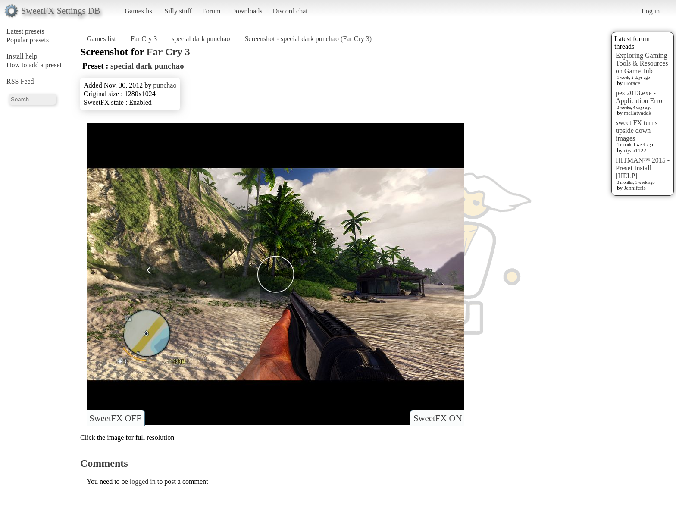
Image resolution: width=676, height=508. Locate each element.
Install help (22, 56)
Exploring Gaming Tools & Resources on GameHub (642, 63)
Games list (139, 11)
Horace (632, 83)
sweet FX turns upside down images (636, 130)
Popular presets (27, 40)
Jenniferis (635, 188)
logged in (143, 481)
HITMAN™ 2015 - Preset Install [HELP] (643, 168)
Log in (651, 11)
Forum (211, 11)
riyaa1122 (635, 150)
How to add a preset (34, 65)
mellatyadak (637, 113)
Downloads (246, 11)
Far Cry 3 (144, 38)
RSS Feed (20, 81)
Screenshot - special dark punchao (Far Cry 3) (308, 38)
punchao (164, 85)
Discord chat (289, 11)
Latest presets (25, 31)
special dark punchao (201, 38)
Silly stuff (178, 11)
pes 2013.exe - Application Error (640, 96)
